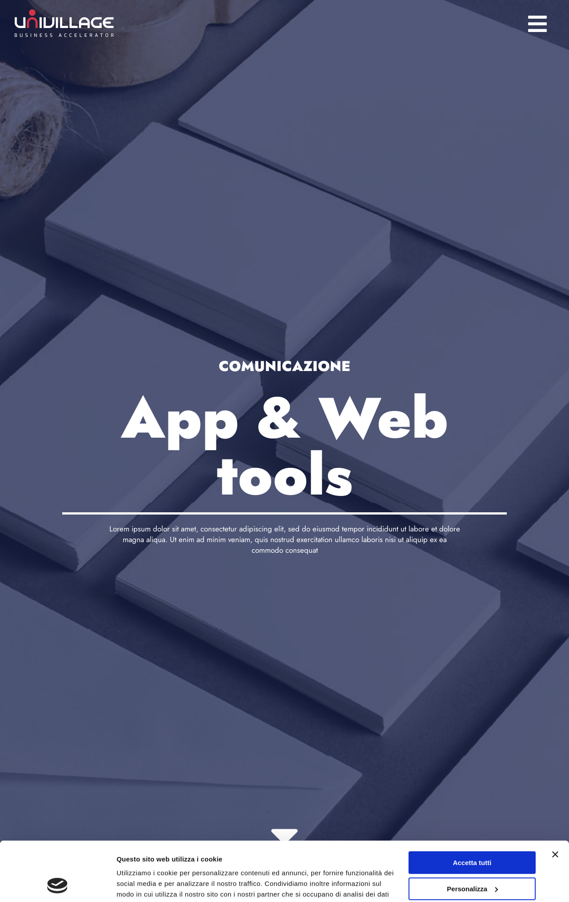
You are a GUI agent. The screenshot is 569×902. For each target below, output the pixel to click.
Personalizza (472, 833)
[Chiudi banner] (555, 799)
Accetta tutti (472, 807)
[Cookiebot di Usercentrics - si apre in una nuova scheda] (57, 884)
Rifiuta (472, 859)
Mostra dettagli (140, 884)
